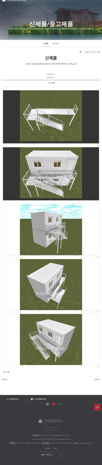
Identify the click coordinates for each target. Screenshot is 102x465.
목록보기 (97, 379)
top (97, 407)
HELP (55, 448)
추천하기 (5, 379)
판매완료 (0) (51, 77)
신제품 (46, 43)
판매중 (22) (51, 74)
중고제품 (55, 43)
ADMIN (47, 448)
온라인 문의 (12, 399)
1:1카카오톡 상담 (38, 399)
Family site (49, 455)
